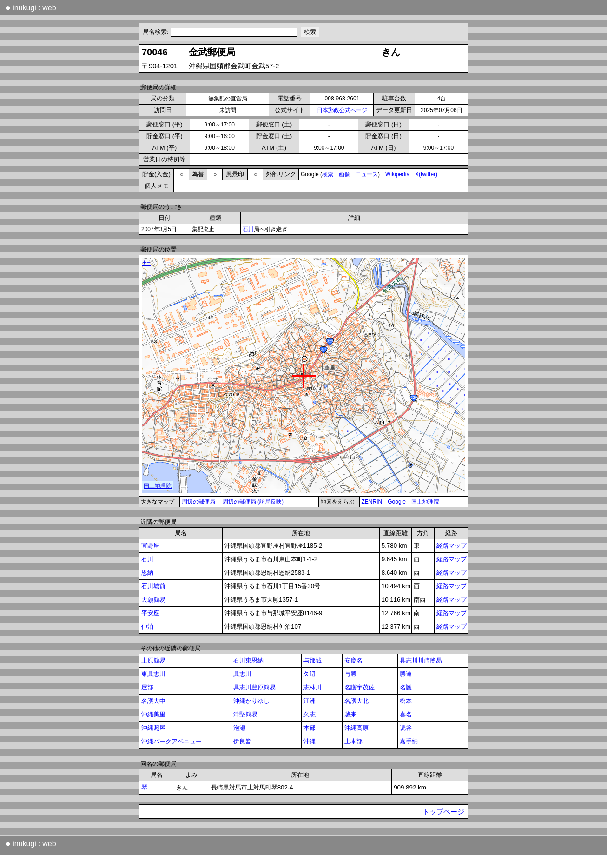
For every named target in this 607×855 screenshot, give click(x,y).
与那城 (313, 660)
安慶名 (353, 660)
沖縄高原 (356, 727)
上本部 (353, 741)
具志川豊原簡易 (254, 687)
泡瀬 (239, 727)
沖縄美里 (153, 714)
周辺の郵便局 (198, 501)
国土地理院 (425, 501)
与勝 (350, 673)
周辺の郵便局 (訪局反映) (253, 501)
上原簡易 (153, 660)
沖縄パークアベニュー (171, 741)
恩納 (147, 572)
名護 (406, 687)
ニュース (367, 174)
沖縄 (310, 741)
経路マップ (451, 545)
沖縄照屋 (153, 727)
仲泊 (147, 626)
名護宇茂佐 (359, 687)
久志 (310, 714)
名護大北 (356, 700)
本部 (310, 727)
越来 (350, 714)
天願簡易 (153, 599)
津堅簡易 (245, 714)
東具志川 (153, 673)
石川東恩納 (248, 660)
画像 (344, 174)
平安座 (150, 613)
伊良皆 (242, 741)
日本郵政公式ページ (342, 110)
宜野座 (150, 545)
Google (397, 501)
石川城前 (153, 586)
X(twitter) (426, 174)
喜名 (406, 714)
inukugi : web (30, 7)
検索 (327, 174)
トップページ (443, 811)
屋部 (147, 687)
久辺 (310, 673)
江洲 (310, 700)
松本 (406, 700)
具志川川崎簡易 (421, 660)
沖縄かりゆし (251, 700)
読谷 (406, 727)
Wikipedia (397, 174)
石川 (248, 229)
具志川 (242, 673)
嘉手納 (409, 741)
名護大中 (153, 700)
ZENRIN (372, 501)
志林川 (313, 687)
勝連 (406, 673)
